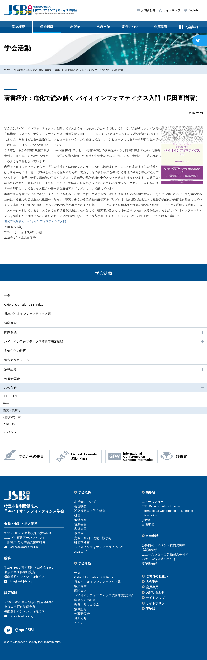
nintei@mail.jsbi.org (23, 616)
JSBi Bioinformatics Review (161, 507)
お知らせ (38, 69)
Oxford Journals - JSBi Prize (24, 304)
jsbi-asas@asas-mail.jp (26, 547)
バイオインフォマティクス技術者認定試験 (104, 342)
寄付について (132, 27)
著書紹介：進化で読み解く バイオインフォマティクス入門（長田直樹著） (117, 69)
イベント (9, 433)
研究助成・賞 (15, 418)
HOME (8, 69)
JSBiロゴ (80, 552)
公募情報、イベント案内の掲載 (163, 546)
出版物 (75, 27)
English (192, 10)
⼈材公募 (12, 424)
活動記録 (104, 371)
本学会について (85, 502)
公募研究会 (11, 380)
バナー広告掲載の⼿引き (159, 560)
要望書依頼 (149, 564)
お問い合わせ (155, 593)
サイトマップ (171, 10)
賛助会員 (80, 525)
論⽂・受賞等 (56, 69)
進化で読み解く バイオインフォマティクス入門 (35, 221)
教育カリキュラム (16, 362)
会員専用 (160, 27)
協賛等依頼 (149, 551)
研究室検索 (82, 543)
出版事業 (148, 525)
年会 (6, 295)
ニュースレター (153, 502)
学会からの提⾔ (14, 352)
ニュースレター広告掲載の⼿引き (165, 555)
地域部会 (80, 521)
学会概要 (18, 27)
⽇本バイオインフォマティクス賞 (28, 314)
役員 (77, 516)
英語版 (150, 609)
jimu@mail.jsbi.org (22, 582)
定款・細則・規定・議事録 (93, 539)
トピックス (13, 398)
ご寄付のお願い (157, 577)
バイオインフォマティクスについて (99, 548)
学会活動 (46, 27)
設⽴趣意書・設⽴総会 (89, 512)
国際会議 (104, 333)
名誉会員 (80, 530)
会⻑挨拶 (80, 507)
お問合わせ (147, 10)
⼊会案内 (152, 582)
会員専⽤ (152, 588)
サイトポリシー (157, 604)
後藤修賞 (9, 323)
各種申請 (103, 27)
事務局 (79, 534)
